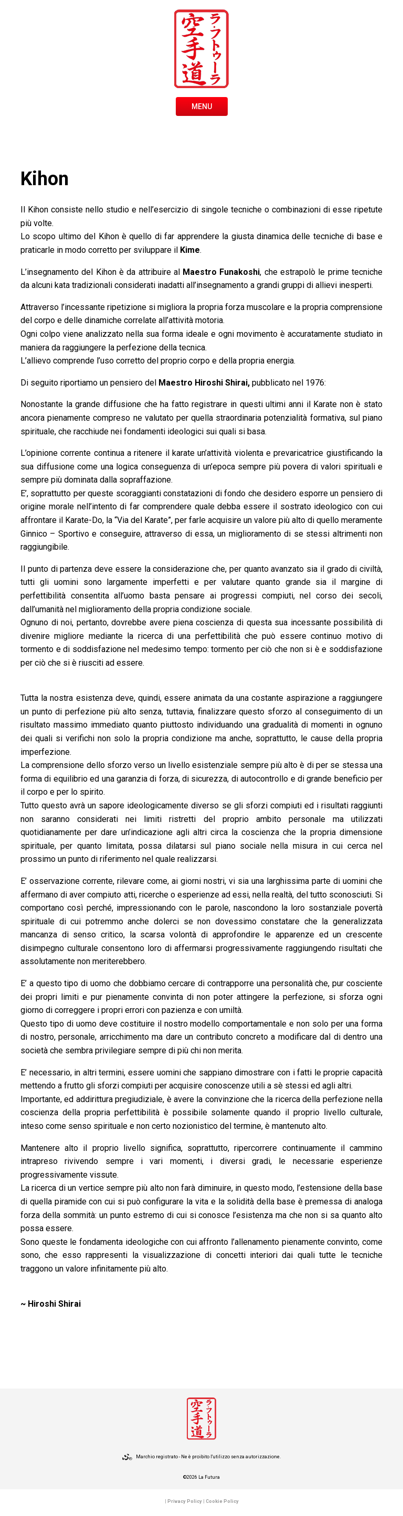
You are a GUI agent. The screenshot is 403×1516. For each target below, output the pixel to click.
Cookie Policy (222, 1501)
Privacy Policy (184, 1501)
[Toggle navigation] (201, 105)
